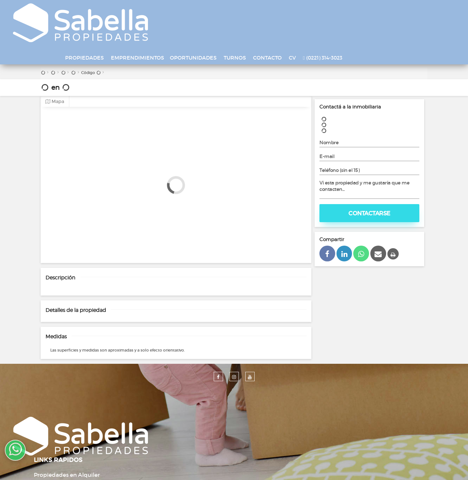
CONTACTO (315, 10)
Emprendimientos (188, 407)
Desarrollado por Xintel (225, 467)
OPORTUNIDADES (241, 10)
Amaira (294, 467)
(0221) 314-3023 (370, 11)
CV (340, 10)
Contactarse (369, 172)
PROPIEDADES (132, 10)
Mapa (54, 60)
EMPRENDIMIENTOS (185, 10)
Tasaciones (178, 419)
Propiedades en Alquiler (196, 384)
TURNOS (283, 10)
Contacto (176, 431)
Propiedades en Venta (193, 395)
